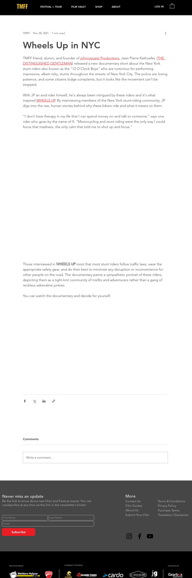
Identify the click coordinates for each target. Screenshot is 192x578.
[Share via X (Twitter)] (34, 401)
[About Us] (141, 510)
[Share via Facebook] (25, 401)
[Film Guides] (141, 505)
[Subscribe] (18, 532)
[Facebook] (139, 536)
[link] (172, 5)
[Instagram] (129, 536)
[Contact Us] (141, 501)
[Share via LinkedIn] (44, 401)
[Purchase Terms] (174, 510)
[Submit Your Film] (141, 515)
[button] (52, 6)
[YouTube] (150, 536)
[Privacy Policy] (174, 505)
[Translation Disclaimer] (174, 515)
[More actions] (165, 33)
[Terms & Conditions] (174, 501)
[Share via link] (53, 401)
